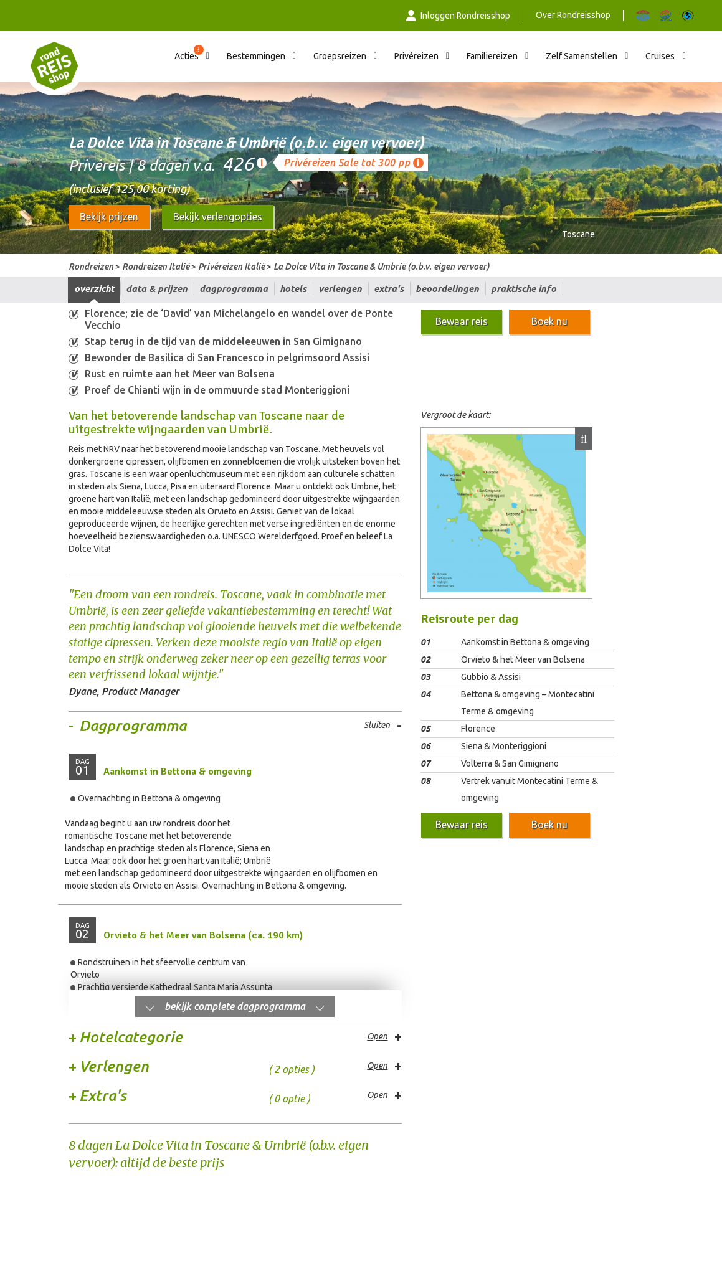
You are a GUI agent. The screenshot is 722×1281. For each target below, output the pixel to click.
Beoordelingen (447, 288)
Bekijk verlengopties (217, 216)
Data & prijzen (157, 288)
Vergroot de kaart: (455, 415)
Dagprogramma (233, 288)
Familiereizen (492, 56)
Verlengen (340, 288)
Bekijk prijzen (109, 216)
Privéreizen (416, 56)
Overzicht (94, 288)
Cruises (660, 56)
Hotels (293, 288)
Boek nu (549, 321)
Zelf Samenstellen (581, 56)
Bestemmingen (256, 56)
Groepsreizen (339, 56)
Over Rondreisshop (573, 15)
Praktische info (523, 288)
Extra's (389, 288)
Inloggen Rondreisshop (458, 15)
